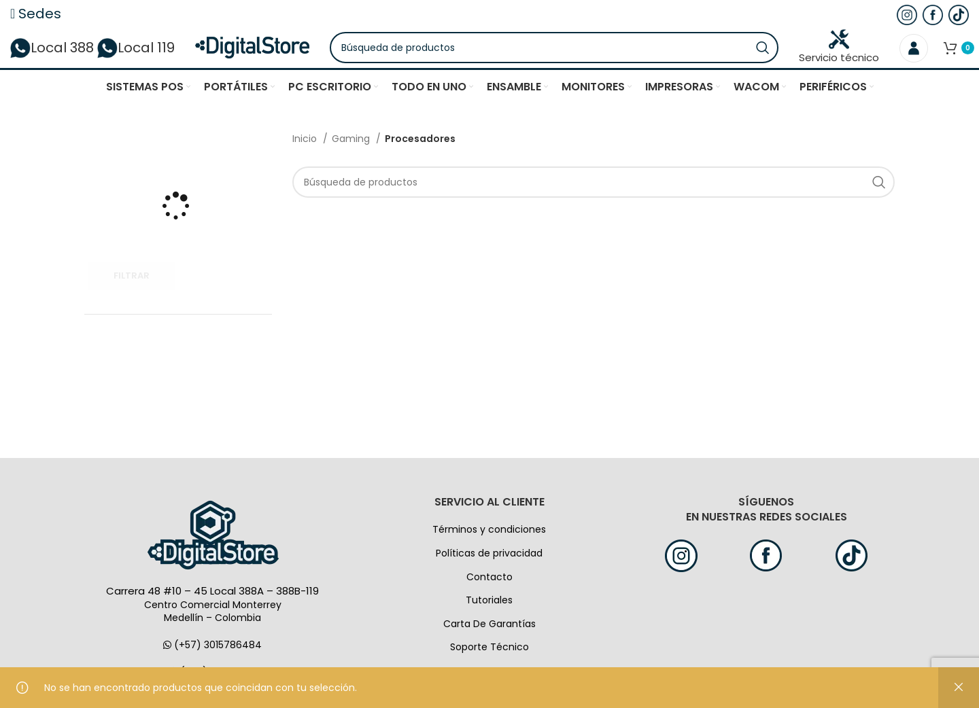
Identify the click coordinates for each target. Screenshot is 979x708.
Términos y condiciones (489, 549)
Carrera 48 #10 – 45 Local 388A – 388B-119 (212, 611)
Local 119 (136, 57)
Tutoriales (489, 620)
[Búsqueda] (588, 57)
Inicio (306, 159)
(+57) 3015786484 (212, 665)
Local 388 (52, 57)
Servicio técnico (839, 57)
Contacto (489, 597)
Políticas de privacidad (489, 573)
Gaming (352, 159)
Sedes (35, 13)
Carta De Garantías (489, 644)
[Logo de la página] (286, 57)
